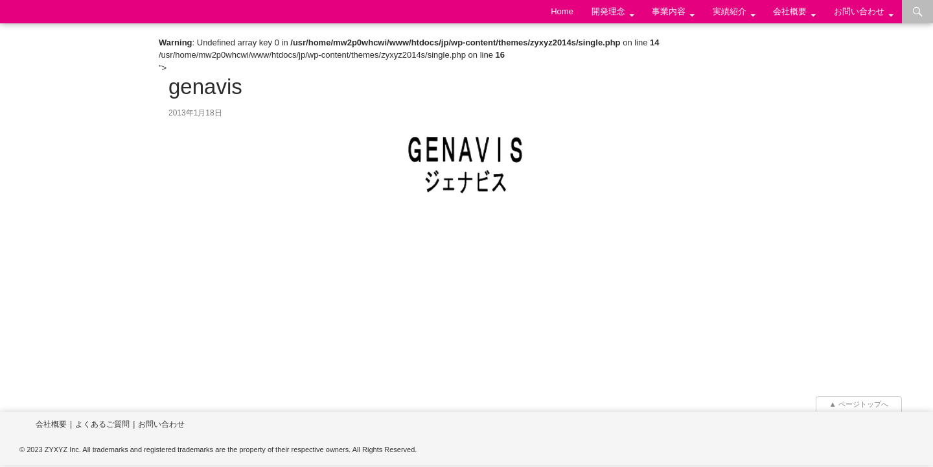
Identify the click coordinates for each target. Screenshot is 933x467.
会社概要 (790, 11)
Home (562, 11)
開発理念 (608, 11)
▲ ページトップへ (859, 404)
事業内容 (668, 11)
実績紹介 (729, 11)
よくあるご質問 (102, 424)
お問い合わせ (859, 11)
